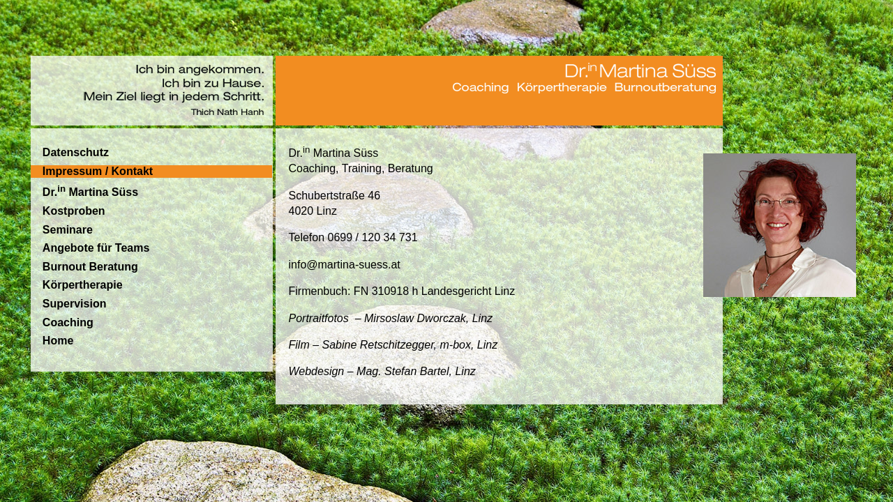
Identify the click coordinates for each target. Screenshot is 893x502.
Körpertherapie (83, 285)
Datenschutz (76, 152)
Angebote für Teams (96, 248)
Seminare (68, 230)
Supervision (75, 304)
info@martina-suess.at (344, 265)
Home (58, 341)
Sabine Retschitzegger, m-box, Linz (410, 345)
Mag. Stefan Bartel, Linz (416, 371)
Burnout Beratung (90, 267)
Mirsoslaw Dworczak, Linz (428, 318)
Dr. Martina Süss (90, 190)
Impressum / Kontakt (98, 171)
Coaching (68, 322)
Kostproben (74, 211)
